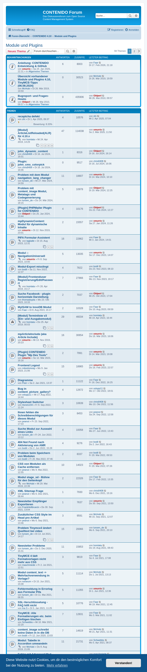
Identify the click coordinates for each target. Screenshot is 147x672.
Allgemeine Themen (38, 71)
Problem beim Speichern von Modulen (34, 454)
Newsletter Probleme (31, 545)
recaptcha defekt (29, 116)
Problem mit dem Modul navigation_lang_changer (34, 176)
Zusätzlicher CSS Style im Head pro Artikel (35, 516)
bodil (24, 269)
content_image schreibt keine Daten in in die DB (33, 631)
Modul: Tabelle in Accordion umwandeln (32, 642)
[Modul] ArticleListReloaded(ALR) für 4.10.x (34, 133)
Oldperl (26, 102)
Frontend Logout (29, 365)
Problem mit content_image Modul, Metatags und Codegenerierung (32, 193)
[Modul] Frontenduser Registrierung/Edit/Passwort (35, 280)
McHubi (26, 88)
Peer (24, 383)
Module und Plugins (24, 45)
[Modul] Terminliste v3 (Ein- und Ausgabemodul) (34, 317)
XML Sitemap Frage (30, 491)
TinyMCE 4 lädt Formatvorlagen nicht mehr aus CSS (32, 559)
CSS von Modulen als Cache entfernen (32, 465)
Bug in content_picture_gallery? (34, 390)
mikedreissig (28, 368)
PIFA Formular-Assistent (34, 237)
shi (23, 119)
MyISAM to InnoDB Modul (34, 307)
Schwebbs (27, 622)
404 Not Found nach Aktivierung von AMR (32, 444)
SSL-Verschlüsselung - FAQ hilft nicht (33, 604)
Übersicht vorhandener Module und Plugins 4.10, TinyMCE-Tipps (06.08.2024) (34, 81)
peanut (25, 421)
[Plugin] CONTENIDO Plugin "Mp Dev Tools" (32, 353)
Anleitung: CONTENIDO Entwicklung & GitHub (33, 64)
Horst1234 (27, 405)
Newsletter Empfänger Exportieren (32, 503)
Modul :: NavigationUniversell (31, 254)
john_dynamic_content (33, 151)
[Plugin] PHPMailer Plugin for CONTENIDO (35, 209)
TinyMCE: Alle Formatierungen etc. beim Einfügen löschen (34, 616)
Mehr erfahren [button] (57, 665)
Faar (95, 62)
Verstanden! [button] (123, 663)
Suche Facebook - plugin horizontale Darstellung (34, 295)
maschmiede (28, 565)
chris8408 (27, 154)
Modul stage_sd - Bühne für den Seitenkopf (34, 479)
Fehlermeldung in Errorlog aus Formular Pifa (35, 590)
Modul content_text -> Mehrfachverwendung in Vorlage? (34, 575)
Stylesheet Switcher (31, 402)
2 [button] (134, 51)
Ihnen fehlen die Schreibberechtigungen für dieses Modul (35, 415)
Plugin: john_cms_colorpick (31, 163)
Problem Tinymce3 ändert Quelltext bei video (34, 529)
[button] (139, 51)
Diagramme (25, 380)
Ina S (25, 608)
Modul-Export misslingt (33, 266)
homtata (31, 139)
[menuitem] (31, 29)
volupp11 (27, 394)
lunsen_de (27, 180)
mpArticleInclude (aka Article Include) (32, 335)
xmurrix (26, 69)
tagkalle (31, 241)
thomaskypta (28, 299)
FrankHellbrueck (30, 507)
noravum (26, 581)
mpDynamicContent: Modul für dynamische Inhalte (32, 224)
